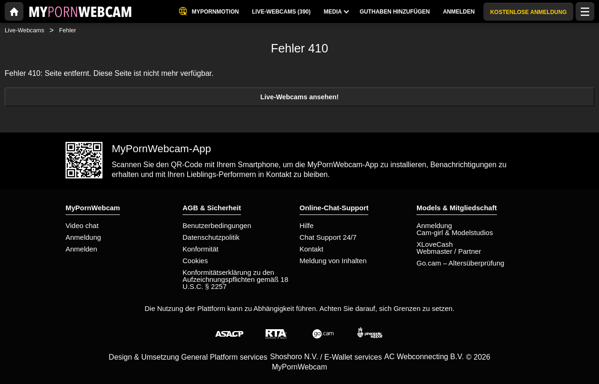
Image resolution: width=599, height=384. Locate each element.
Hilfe (307, 225)
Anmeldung (83, 237)
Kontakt (311, 249)
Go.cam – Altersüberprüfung (460, 263)
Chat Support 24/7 (328, 237)
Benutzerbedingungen (217, 225)
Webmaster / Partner (448, 251)
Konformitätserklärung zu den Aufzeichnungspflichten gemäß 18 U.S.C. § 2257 (235, 279)
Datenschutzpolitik (211, 237)
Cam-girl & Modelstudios (454, 232)
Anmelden (81, 249)
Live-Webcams (24, 30)
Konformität (201, 249)
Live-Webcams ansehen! (299, 97)
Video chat (82, 225)
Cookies (195, 261)
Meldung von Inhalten (333, 261)
